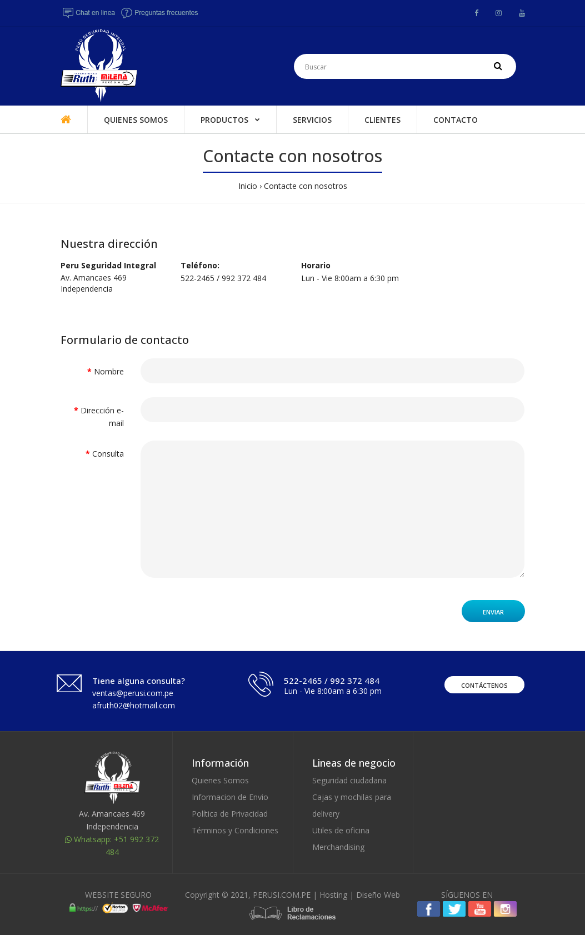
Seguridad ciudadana (349, 780)
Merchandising (338, 847)
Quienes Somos (220, 780)
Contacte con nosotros (305, 186)
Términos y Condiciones (235, 830)
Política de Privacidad (230, 813)
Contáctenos (484, 685)
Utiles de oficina (340, 830)
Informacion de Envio (230, 797)
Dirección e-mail (102, 416)
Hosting (333, 894)
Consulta (108, 453)
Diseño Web (378, 894)
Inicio (247, 186)
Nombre (109, 371)
